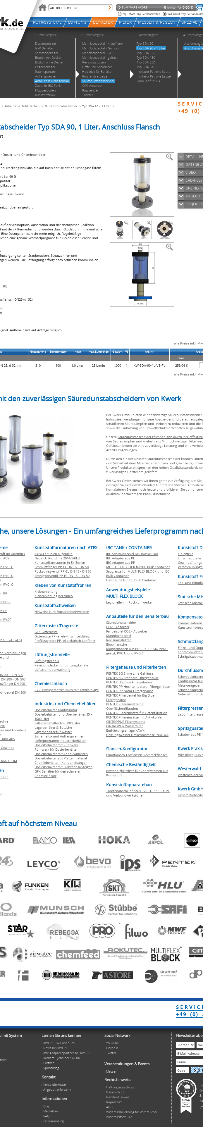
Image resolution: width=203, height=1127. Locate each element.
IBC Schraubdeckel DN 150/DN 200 (132, 554)
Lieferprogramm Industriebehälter (60, 740)
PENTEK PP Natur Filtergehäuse (129, 691)
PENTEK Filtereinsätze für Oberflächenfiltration (125, 706)
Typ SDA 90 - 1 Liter (96, 106)
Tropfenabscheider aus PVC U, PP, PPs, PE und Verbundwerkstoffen (138, 793)
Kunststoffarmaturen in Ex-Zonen (60, 562)
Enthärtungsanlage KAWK (125, 730)
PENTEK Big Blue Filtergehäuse (129, 682)
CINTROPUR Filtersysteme (125, 721)
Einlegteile (185, 554)
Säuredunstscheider (121, 622)
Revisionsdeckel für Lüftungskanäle (61, 665)
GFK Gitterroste (46, 632)
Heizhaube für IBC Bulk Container (131, 580)
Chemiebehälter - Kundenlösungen (61, 762)
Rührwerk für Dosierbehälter (56, 749)
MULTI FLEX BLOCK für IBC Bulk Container (138, 567)
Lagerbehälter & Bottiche (53, 727)
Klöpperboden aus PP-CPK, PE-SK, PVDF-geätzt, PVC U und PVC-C (137, 651)
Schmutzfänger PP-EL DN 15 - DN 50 (62, 567)
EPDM (12, 761)
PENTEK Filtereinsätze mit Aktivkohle (133, 717)
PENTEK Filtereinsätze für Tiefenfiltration (136, 713)
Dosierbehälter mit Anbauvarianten (61, 754)
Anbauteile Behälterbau (22, 106)
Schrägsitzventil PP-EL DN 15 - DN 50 (62, 575)
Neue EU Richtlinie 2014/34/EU (57, 558)
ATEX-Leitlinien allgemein (54, 554)
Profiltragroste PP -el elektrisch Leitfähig (65, 640)
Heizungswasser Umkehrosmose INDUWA (137, 735)
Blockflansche (116, 644)
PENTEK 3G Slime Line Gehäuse (129, 673)
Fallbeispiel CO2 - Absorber (126, 631)
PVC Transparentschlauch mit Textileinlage (67, 689)
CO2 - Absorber (117, 627)
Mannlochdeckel (118, 635)
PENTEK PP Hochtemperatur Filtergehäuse (138, 686)
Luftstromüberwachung (52, 669)
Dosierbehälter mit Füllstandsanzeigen (63, 767)
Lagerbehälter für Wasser (53, 732)
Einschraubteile (189, 558)
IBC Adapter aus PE (120, 558)
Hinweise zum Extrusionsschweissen (62, 611)
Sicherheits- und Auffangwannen (59, 736)
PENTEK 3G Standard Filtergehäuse (132, 677)
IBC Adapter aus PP (120, 562)
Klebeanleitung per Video (54, 596)
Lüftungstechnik (47, 661)
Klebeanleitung (46, 591)
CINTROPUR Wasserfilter (124, 726)
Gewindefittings (190, 562)
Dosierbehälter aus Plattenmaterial (61, 758)
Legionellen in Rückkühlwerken (130, 602)
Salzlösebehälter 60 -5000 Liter (57, 723)
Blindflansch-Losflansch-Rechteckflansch (137, 755)
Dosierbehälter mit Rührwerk (56, 745)
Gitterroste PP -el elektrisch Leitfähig (62, 636)
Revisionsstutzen (119, 640)
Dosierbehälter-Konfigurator (56, 710)
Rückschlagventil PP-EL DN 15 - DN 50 (63, 571)
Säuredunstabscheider (61, 106)
